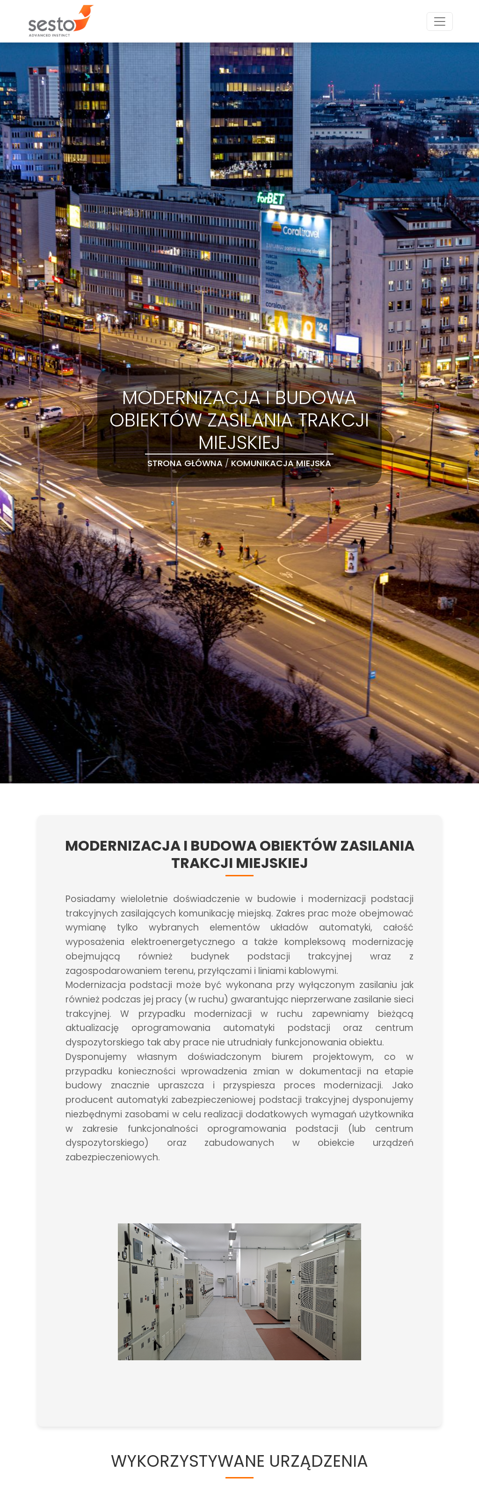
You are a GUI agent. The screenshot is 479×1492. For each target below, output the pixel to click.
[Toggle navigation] (440, 21)
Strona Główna (185, 463)
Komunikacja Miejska (281, 463)
